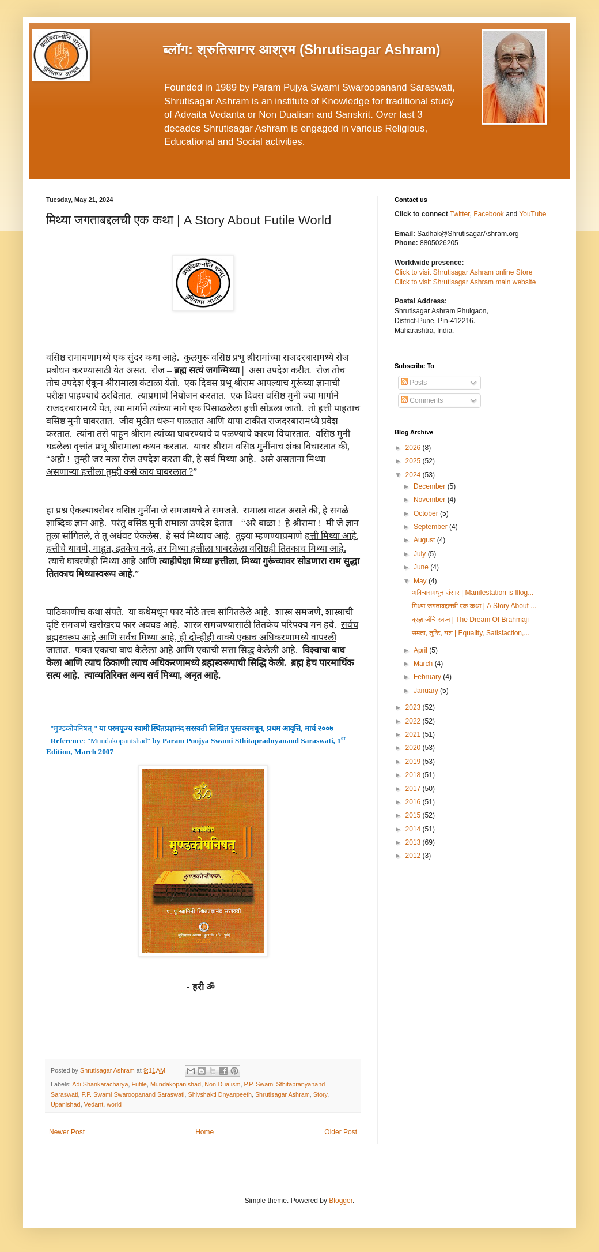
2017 (414, 789)
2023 (414, 707)
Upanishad (66, 1104)
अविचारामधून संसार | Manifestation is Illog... (472, 592)
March (424, 663)
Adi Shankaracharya (100, 1084)
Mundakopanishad (175, 1084)
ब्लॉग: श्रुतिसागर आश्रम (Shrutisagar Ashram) (302, 49)
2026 (414, 448)
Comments (422, 400)
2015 (414, 815)
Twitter (460, 214)
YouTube (532, 214)
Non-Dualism (222, 1084)
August (425, 540)
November (431, 500)
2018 (414, 775)
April (421, 650)
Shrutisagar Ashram (282, 1094)
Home (204, 1132)
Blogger (340, 1201)
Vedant (94, 1104)
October (427, 513)
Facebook (489, 214)
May (421, 581)
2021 (414, 734)
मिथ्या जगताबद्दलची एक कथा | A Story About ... (474, 606)
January (427, 691)
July (421, 554)
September (431, 527)
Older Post (340, 1132)
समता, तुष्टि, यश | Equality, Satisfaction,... (470, 633)
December (431, 486)
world (114, 1104)
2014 (414, 829)
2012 (414, 856)
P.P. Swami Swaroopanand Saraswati (132, 1094)
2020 (414, 748)
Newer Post (67, 1132)
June (422, 567)
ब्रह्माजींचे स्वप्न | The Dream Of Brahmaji (470, 620)
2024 (414, 475)
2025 (414, 461)
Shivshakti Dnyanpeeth (219, 1094)
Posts (414, 382)
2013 (414, 842)
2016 (414, 802)
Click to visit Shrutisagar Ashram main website (465, 282)
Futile (138, 1084)
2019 (414, 762)
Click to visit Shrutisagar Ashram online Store (463, 272)
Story (320, 1094)
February (428, 677)
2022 (414, 721)
